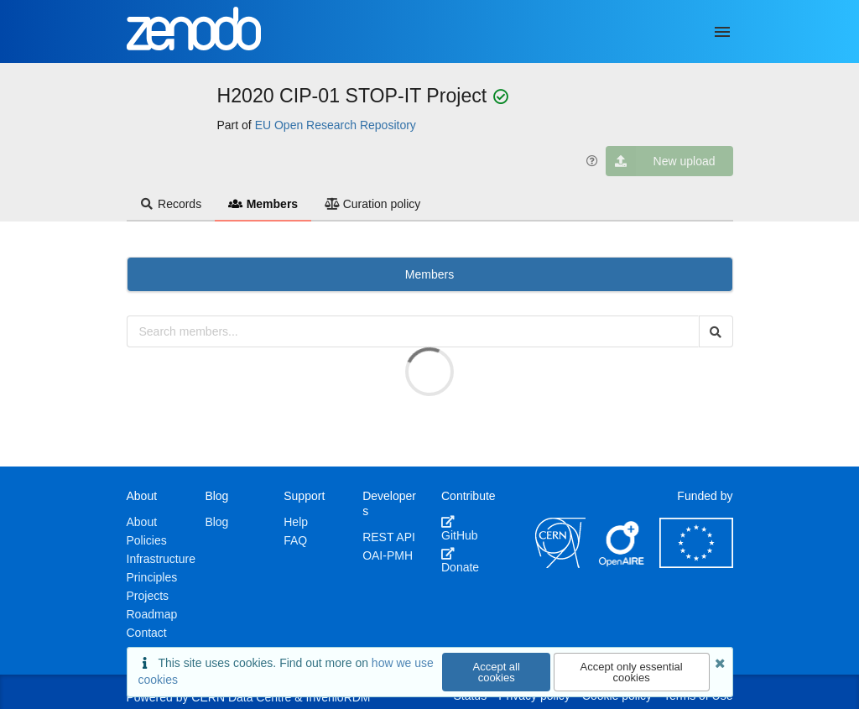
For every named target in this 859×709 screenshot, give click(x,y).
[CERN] (560, 564)
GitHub (459, 528)
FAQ (295, 540)
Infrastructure (161, 559)
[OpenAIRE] (622, 564)
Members (263, 204)
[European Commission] (696, 564)
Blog (216, 522)
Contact (147, 632)
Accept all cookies (496, 672)
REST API (388, 537)
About (142, 522)
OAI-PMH (387, 555)
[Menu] (722, 32)
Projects (148, 595)
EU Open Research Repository (335, 125)
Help (296, 522)
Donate (460, 560)
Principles (152, 577)
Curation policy (372, 204)
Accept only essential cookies (631, 672)
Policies (147, 540)
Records (171, 204)
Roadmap (152, 614)
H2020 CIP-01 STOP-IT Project (354, 96)
